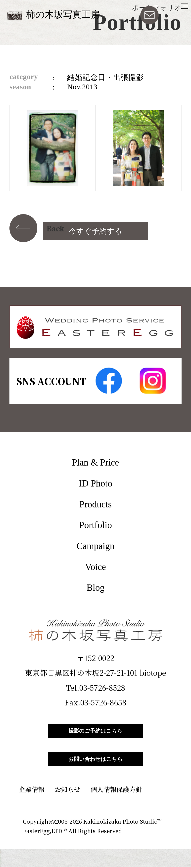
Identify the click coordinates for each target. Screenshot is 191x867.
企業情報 (32, 806)
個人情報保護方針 (116, 806)
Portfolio (95, 525)
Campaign (95, 546)
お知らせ (67, 806)
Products (95, 504)
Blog (95, 587)
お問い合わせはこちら (95, 772)
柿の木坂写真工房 (63, 14)
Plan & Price (95, 462)
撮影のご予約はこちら (95, 735)
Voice (95, 567)
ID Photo (95, 483)
